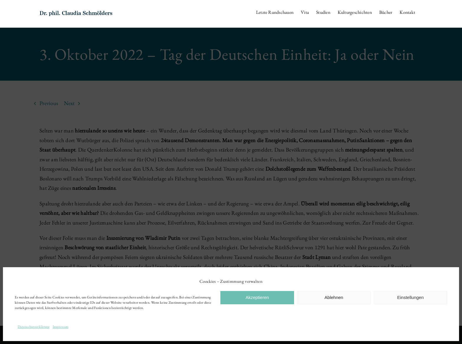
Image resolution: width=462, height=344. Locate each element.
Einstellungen (410, 297)
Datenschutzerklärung (34, 326)
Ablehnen (333, 297)
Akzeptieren (257, 297)
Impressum (61, 326)
